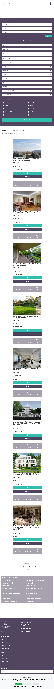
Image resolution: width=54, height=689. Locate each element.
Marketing (39, 686)
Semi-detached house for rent (11, 593)
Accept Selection (27, 684)
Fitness (7, 105)
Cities (4, 655)
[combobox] (13, 3)
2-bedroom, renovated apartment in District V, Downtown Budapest (25, 212)
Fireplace (32, 112)
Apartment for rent (31, 591)
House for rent (30, 601)
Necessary (15, 686)
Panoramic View (9, 108)
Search (48, 36)
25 (35, 567)
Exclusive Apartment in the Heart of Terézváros (25, 369)
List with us (6, 645)
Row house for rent (32, 593)
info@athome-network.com (28, 628)
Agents (4, 658)
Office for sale (30, 585)
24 (32, 567)
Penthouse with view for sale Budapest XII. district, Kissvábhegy (26, 159)
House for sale (6, 591)
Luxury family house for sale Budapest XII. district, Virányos (27, 264)
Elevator (32, 102)
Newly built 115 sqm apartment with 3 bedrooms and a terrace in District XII (26, 474)
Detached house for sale (9, 588)
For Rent (5, 642)
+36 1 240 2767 (25, 630)
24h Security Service (36, 115)
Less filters (27, 40)
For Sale (5, 639)
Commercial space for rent (10, 601)
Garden (32, 108)
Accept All (18, 684)
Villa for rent (30, 596)
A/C (6, 102)
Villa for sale (5, 585)
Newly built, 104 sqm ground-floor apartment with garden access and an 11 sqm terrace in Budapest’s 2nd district (27, 422)
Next (27, 569)
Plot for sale (29, 583)
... (25, 567)
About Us (5, 661)
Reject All (36, 684)
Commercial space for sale (34, 588)
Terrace (32, 105)
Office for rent (6, 598)
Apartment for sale (7, 580)
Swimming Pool (9, 112)
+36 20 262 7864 (25, 631)
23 (29, 567)
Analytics (23, 686)
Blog (3, 664)
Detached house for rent (33, 598)
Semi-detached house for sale (35, 580)
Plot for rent (5, 596)
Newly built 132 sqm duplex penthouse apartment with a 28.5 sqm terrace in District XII (26, 527)
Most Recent (18, 131)
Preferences (30, 686)
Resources (5, 648)
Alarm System (9, 115)
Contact (27, 176)
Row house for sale (7, 583)
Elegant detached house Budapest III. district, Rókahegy (25, 316)
